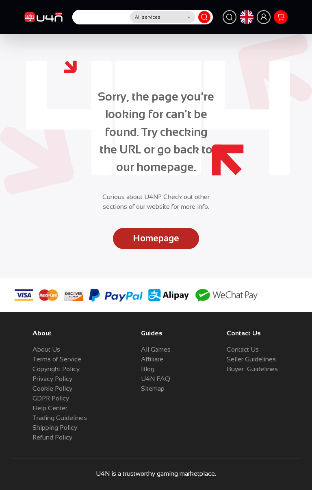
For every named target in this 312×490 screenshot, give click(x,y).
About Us (46, 349)
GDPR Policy (50, 398)
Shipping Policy (54, 427)
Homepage (156, 238)
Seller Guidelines (251, 359)
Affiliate (152, 359)
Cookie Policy (52, 388)
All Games (156, 349)
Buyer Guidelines (252, 368)
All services (147, 17)
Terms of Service (56, 359)
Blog (147, 368)
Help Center (49, 408)
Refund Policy (52, 437)
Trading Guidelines (59, 417)
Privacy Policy (52, 378)
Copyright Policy (56, 368)
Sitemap (153, 388)
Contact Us (243, 349)
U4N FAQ (155, 378)
